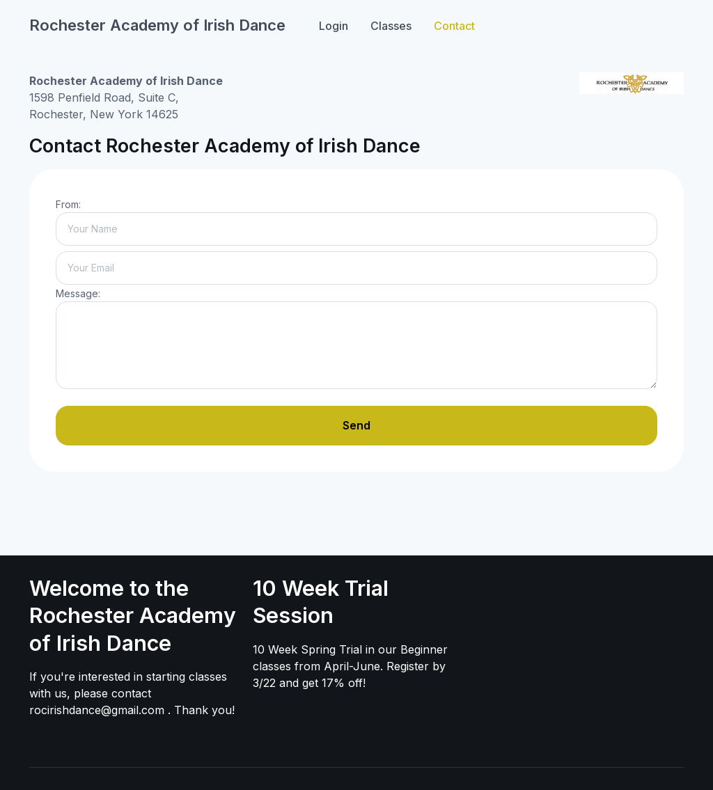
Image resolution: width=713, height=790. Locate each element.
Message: (78, 293)
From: (68, 204)
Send (356, 425)
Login (333, 26)
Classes (391, 26)
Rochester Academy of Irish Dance (157, 25)
